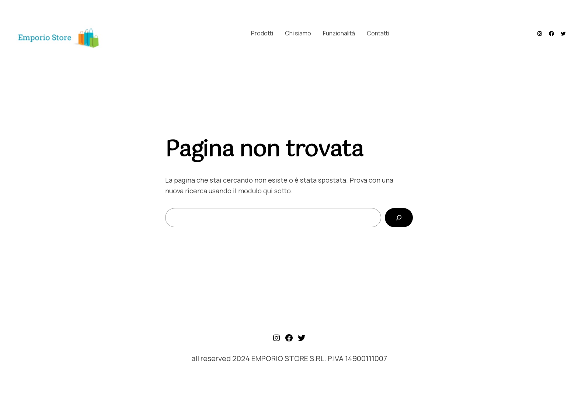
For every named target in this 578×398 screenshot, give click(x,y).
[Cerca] (399, 217)
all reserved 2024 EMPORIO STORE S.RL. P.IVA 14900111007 (289, 358)
